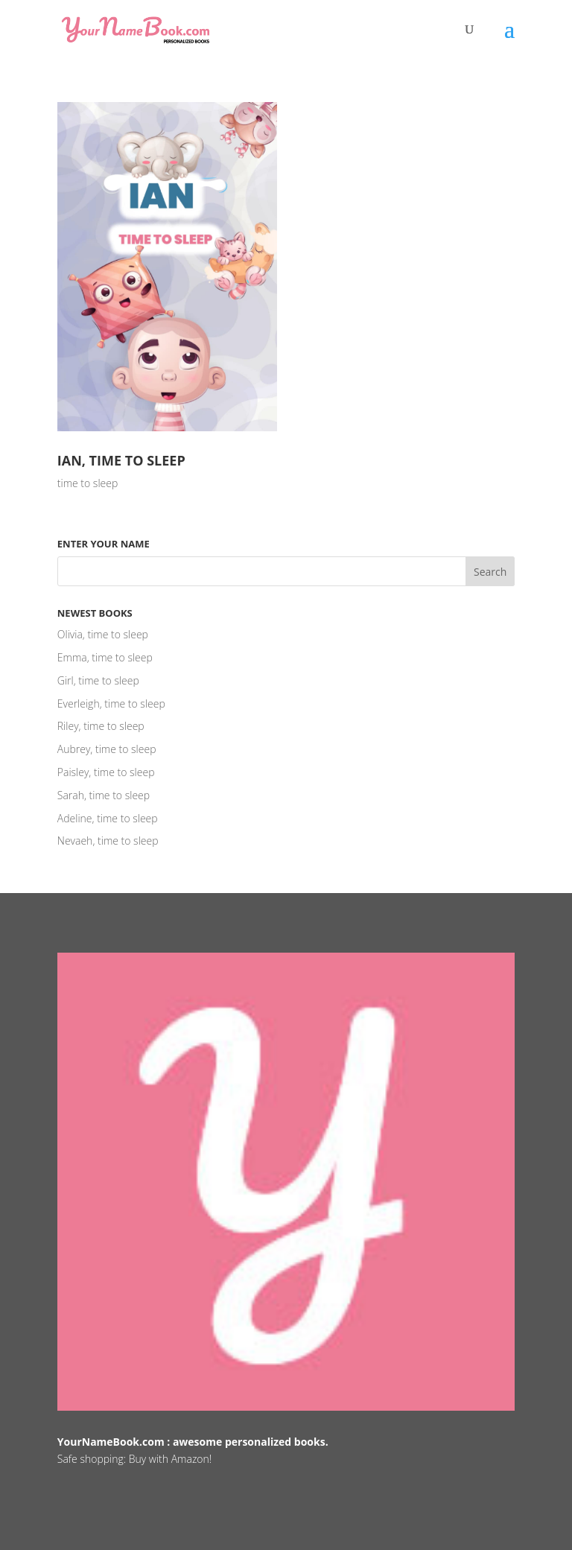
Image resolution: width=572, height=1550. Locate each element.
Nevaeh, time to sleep (108, 840)
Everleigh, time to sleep (111, 703)
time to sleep (87, 483)
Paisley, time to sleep (106, 772)
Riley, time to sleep (100, 726)
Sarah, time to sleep (103, 795)
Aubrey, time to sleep (106, 749)
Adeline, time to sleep (107, 818)
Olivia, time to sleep (102, 634)
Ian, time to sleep (121, 460)
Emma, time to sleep (105, 657)
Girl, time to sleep (98, 680)
